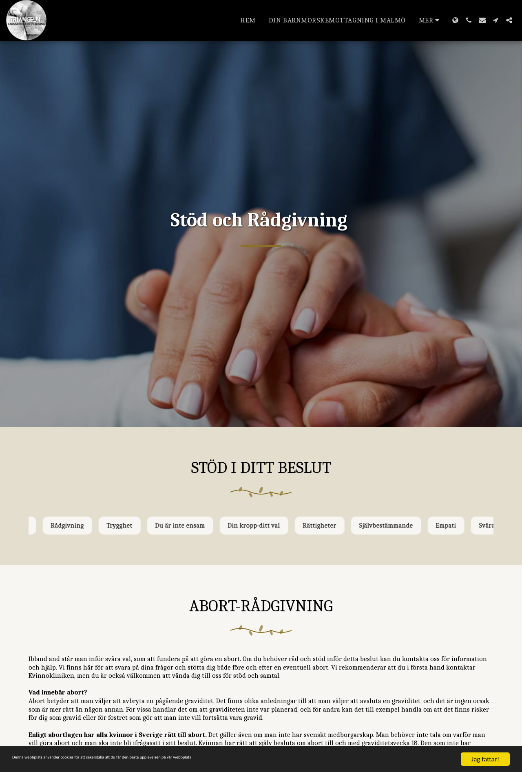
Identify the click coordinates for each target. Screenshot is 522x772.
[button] (468, 20)
